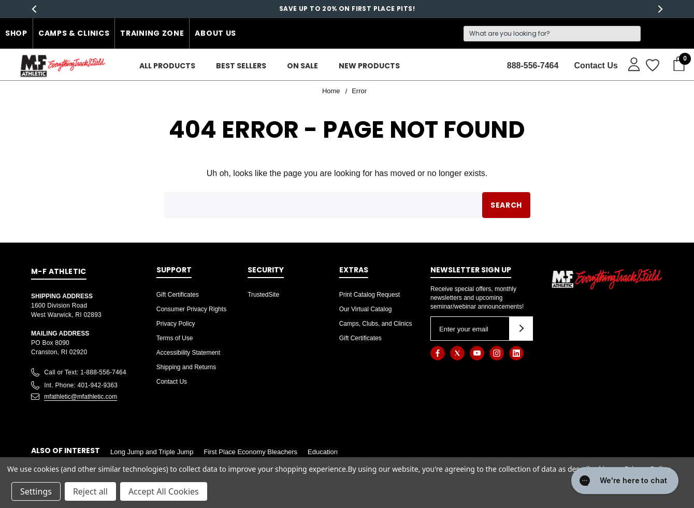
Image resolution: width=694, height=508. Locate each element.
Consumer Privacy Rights (191, 309)
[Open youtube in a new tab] (477, 353)
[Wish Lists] (652, 65)
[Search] (552, 33)
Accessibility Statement (188, 352)
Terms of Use (174, 338)
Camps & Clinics (74, 33)
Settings (36, 491)
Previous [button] (33, 9)
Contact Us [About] (595, 65)
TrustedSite (263, 294)
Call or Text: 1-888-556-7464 (85, 372)
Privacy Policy (175, 323)
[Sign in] (629, 63)
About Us (215, 33)
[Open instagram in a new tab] (496, 353)
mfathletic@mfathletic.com (80, 396)
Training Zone (152, 33)
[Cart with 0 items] (676, 64)
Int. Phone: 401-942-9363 (81, 385)
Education (323, 452)
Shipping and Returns (186, 367)
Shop (16, 33)
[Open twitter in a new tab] (457, 353)
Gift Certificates (177, 294)
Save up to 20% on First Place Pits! (347, 8)
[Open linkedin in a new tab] (516, 353)
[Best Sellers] (241, 66)
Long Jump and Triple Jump (151, 452)
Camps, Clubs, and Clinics (375, 323)
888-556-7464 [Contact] (533, 65)
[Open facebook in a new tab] (437, 353)
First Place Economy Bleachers (250, 452)
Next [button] (660, 9)
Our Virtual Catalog (365, 309)
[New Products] (369, 66)
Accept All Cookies (163, 491)
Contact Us (171, 381)
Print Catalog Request (369, 294)
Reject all (90, 491)
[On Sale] (302, 66)
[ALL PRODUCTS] (167, 66)
